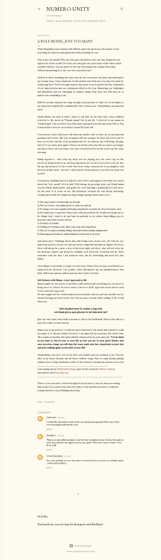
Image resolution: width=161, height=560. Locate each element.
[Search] (122, 8)
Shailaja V (51, 435)
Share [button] (39, 402)
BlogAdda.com (61, 372)
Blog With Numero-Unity (90, 21)
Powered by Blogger (80, 546)
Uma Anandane (54, 456)
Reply (49, 429)
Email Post (49, 402)
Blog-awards (63, 21)
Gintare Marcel (88, 551)
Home (50, 21)
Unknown (51, 417)
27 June (67, 456)
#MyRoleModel (64, 369)
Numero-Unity (67, 8)
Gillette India (105, 369)
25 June (61, 417)
